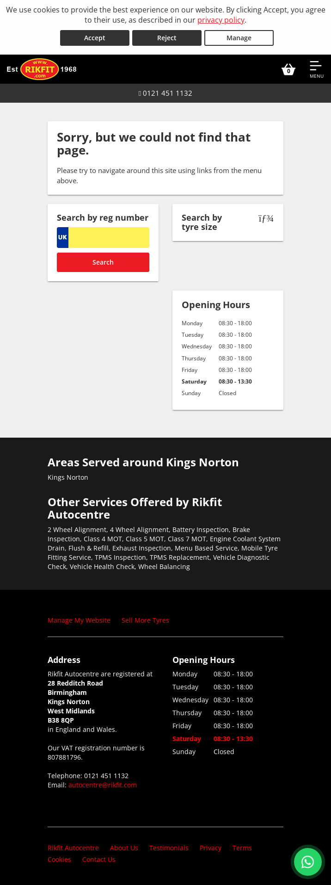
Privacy (210, 847)
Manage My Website (79, 620)
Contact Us (99, 859)
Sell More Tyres (145, 620)
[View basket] (288, 69)
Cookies (59, 859)
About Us (124, 847)
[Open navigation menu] (316, 69)
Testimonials (169, 847)
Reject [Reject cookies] (167, 37)
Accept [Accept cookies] (94, 37)
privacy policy (221, 20)
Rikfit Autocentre (73, 847)
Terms (242, 847)
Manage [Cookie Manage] (239, 37)
